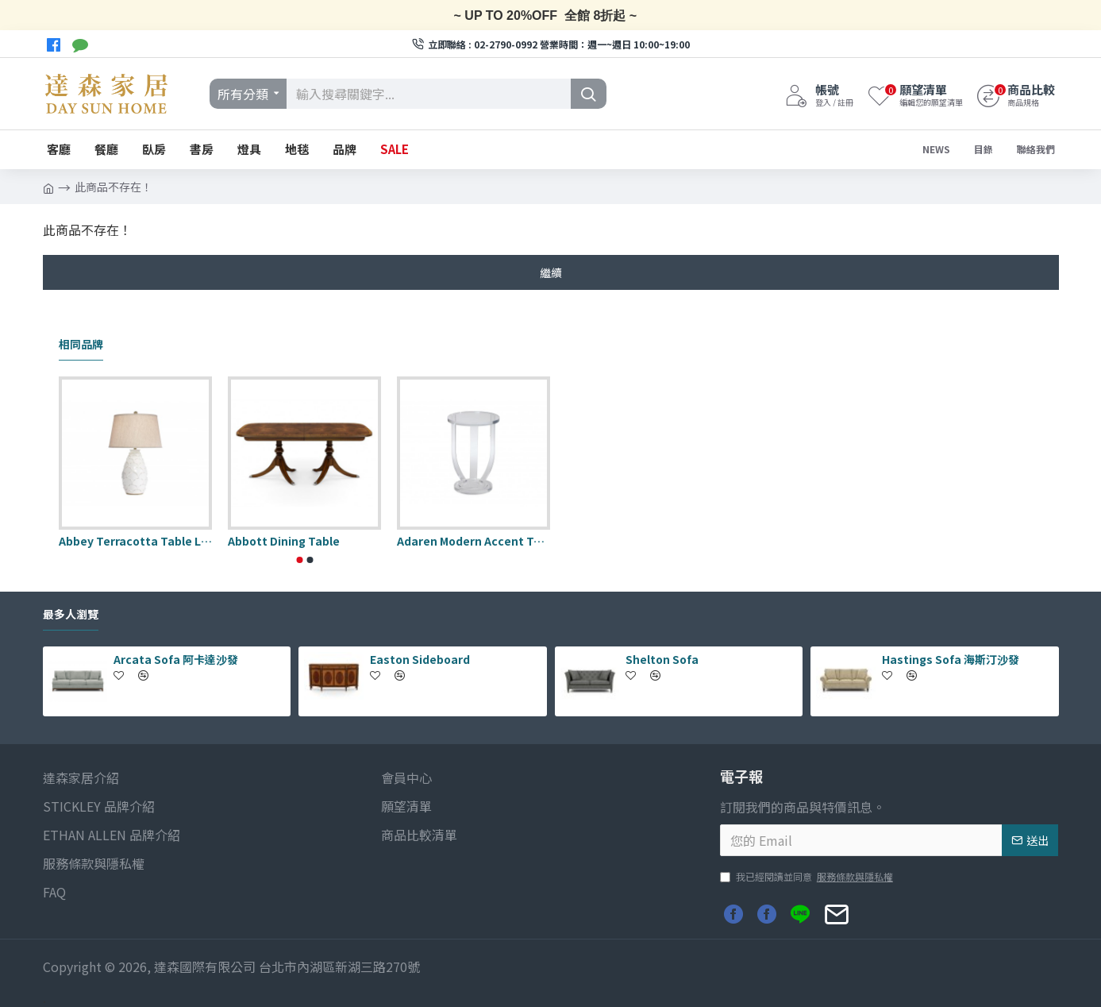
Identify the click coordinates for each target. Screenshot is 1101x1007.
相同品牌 (81, 345)
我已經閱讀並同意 (807, 877)
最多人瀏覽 (70, 615)
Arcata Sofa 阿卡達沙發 (176, 659)
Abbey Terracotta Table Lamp (135, 541)
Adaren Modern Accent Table (473, 541)
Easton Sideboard (420, 659)
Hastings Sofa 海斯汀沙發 (950, 659)
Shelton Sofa (662, 659)
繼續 (551, 272)
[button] (299, 560)
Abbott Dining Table (284, 541)
